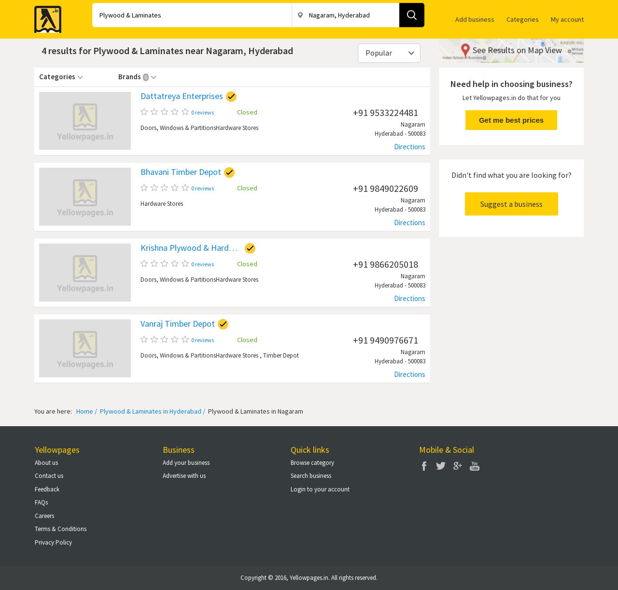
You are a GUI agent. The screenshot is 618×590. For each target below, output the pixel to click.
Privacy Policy (53, 542)
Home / (86, 411)
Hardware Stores (237, 128)
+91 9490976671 (385, 340)
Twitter (441, 466)
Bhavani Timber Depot (180, 172)
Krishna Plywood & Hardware (191, 248)
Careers (44, 516)
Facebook (424, 466)
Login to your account (320, 489)
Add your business (186, 463)
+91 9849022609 (385, 188)
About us (46, 463)
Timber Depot (281, 355)
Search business (311, 476)
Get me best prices (511, 120)
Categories (522, 19)
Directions (409, 146)
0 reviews (202, 112)
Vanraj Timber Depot (177, 323)
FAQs (41, 502)
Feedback (47, 489)
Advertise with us (184, 476)
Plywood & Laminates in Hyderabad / (151, 411)
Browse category (312, 463)
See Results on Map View (517, 50)
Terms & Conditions (60, 529)
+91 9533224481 (385, 112)
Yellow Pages (45, 16)
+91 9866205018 (385, 264)
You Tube (474, 466)
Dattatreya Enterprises (181, 96)
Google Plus (458, 466)
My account (567, 19)
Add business (474, 19)
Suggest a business (511, 204)
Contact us (49, 476)
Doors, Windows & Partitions (178, 128)
